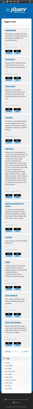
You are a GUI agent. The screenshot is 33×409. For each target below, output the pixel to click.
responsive (8, 380)
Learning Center (17, 399)
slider (6, 383)
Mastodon (16, 402)
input (6, 374)
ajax (6, 386)
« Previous (7, 351)
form (6, 368)
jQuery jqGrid (10, 86)
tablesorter (9, 148)
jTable (7, 262)
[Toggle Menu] (30, 1)
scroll (6, 388)
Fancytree (9, 117)
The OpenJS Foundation (21, 406)
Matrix (26, 399)
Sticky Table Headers (13, 322)
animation (8, 371)
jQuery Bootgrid (11, 295)
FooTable (8, 237)
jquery (7, 366)
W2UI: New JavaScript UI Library (14, 204)
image (7, 377)
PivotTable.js (10, 59)
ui (5, 363)
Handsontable (10, 30)
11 (22, 351)
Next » (27, 351)
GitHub (7, 399)
